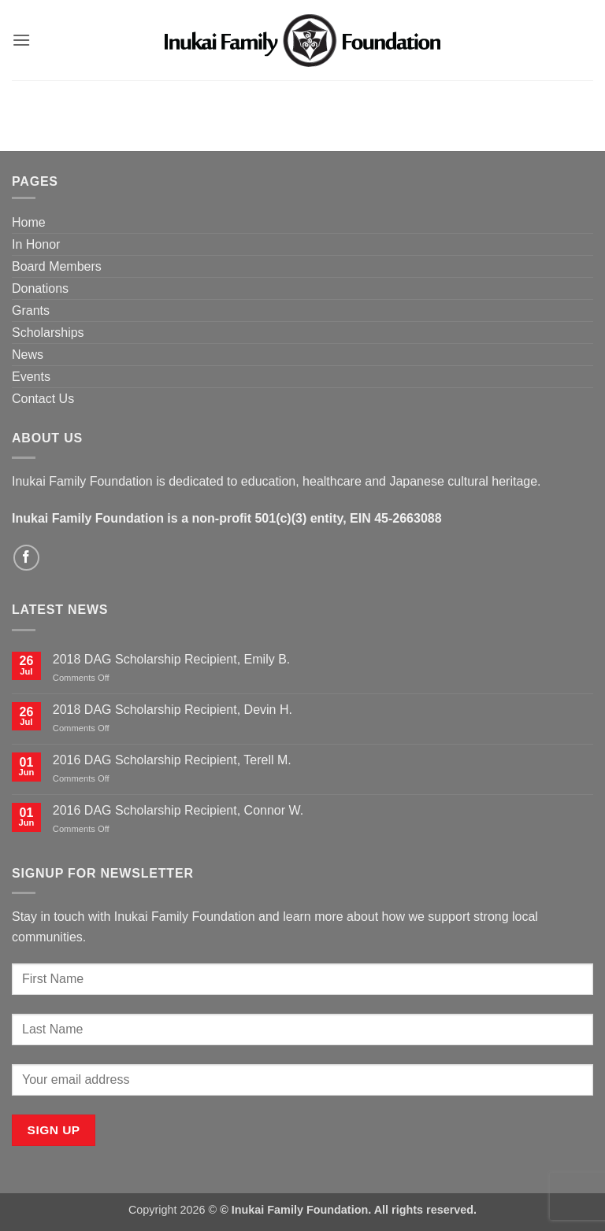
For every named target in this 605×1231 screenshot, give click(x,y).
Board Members (57, 266)
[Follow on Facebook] (26, 558)
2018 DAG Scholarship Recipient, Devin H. (172, 709)
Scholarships (48, 332)
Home (29, 222)
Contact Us (43, 398)
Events (31, 376)
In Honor (36, 244)
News (27, 354)
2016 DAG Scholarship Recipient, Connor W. (178, 810)
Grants (31, 310)
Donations (40, 288)
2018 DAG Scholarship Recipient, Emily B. (171, 659)
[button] (21, 39)
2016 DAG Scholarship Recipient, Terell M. (172, 760)
